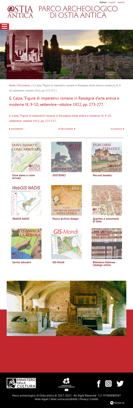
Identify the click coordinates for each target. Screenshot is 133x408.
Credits (94, 399)
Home (12, 85)
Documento (24, 85)
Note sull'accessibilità (64, 399)
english (112, 2)
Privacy (83, 399)
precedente (17, 128)
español (121, 2)
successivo (117, 128)
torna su (119, 402)
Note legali (41, 399)
